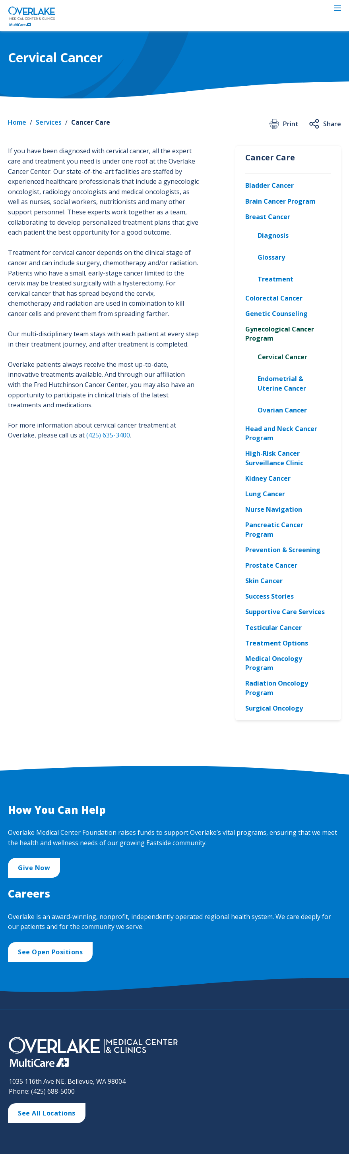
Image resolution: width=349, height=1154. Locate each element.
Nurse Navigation (273, 509)
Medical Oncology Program (273, 663)
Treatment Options (276, 643)
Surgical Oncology (274, 708)
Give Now (34, 867)
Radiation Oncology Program (276, 688)
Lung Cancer (265, 493)
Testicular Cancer (273, 627)
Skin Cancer (264, 580)
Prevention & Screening (282, 549)
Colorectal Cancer (273, 298)
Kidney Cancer (268, 478)
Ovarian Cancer (282, 410)
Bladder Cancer (269, 185)
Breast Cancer (267, 216)
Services (49, 122)
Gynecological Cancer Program (279, 334)
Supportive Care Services (285, 611)
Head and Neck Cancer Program (281, 433)
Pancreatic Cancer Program (274, 529)
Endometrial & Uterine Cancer (282, 383)
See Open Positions (50, 952)
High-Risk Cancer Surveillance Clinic (274, 458)
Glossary (271, 257)
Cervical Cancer (282, 357)
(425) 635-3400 (108, 435)
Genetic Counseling (276, 313)
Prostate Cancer (271, 565)
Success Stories (269, 596)
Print (283, 124)
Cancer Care (90, 122)
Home (17, 122)
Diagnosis (273, 235)
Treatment (275, 279)
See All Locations (47, 1113)
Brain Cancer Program (280, 201)
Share (324, 124)
